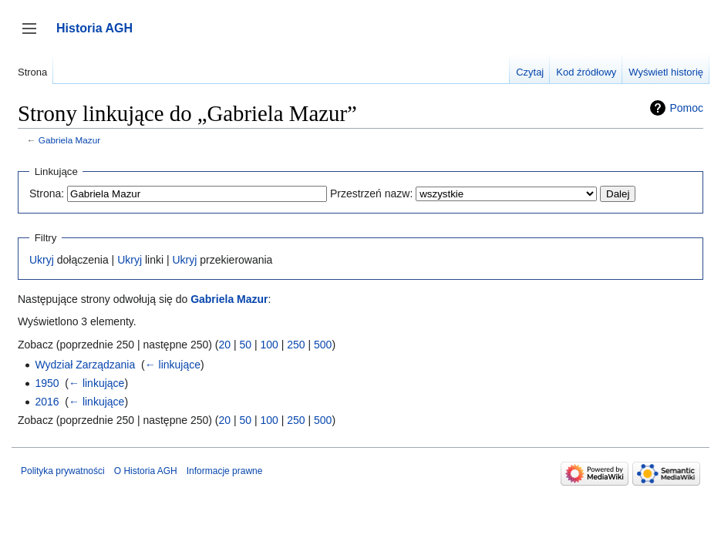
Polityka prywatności (63, 471)
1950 (47, 383)
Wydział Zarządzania (85, 364)
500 (323, 344)
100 (269, 344)
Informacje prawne (225, 471)
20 (224, 344)
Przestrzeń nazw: (371, 193)
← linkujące (172, 364)
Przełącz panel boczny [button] (34, 35)
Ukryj (41, 260)
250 (296, 344)
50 (245, 344)
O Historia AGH (145, 471)
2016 (47, 401)
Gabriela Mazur (69, 140)
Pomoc (686, 108)
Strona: (46, 193)
